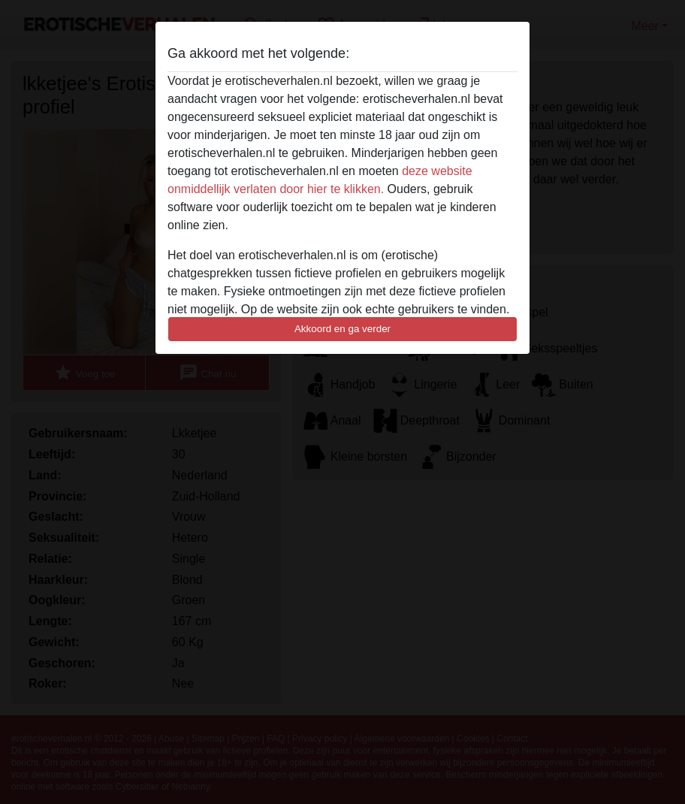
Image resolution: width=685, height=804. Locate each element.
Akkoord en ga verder (342, 328)
